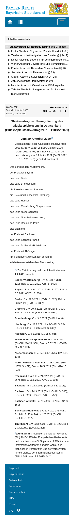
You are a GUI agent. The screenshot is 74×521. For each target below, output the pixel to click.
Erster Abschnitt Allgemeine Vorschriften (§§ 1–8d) (39, 51)
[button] (7, 46)
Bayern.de (14, 468)
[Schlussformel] (20, 93)
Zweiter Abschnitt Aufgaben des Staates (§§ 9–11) (39, 55)
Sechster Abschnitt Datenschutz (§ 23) (33, 72)
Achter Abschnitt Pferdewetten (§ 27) (32, 80)
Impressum (15, 486)
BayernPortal (16, 474)
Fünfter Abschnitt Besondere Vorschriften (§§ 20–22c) (41, 68)
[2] (52, 138)
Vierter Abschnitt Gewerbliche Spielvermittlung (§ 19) (41, 63)
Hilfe (11, 498)
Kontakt (13, 504)
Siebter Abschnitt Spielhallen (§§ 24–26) (34, 76)
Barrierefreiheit (17, 492)
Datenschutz (16, 480)
